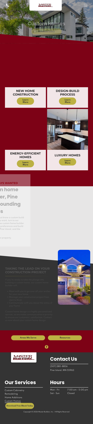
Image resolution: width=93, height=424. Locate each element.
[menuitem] (24, 390)
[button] (85, 5)
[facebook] (46, 347)
